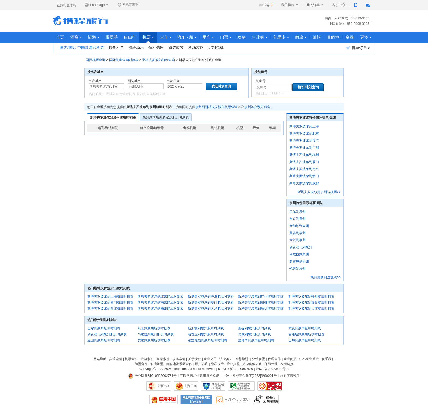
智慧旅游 (241, 359)
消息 (267, 5)
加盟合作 (141, 364)
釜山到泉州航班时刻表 (103, 340)
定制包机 (216, 47)
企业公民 (210, 359)
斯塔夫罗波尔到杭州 (304, 155)
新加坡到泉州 (299, 226)
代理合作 (274, 359)
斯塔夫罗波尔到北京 (304, 133)
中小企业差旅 (309, 359)
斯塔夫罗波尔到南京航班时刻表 (160, 302)
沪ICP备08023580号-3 (272, 369)
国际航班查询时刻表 (124, 60)
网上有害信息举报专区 (196, 399)
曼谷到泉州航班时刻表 (254, 328)
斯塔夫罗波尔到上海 (304, 126)
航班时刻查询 (308, 87)
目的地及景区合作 (179, 364)
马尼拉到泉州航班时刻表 (156, 334)
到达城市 (134, 81)
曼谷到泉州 (297, 233)
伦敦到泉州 (297, 268)
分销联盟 (258, 359)
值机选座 (156, 47)
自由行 (130, 37)
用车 (208, 37)
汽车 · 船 (186, 37)
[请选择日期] (184, 86)
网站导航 (99, 359)
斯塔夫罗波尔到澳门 (304, 176)
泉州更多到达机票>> (326, 277)
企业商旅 (290, 359)
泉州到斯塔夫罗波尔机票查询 (216, 107)
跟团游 (111, 37)
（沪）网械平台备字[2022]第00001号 (249, 376)
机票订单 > (358, 48)
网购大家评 (233, 399)
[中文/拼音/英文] (106, 86)
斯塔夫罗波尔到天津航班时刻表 (211, 308)
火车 (165, 37)
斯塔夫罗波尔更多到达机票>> (319, 192)
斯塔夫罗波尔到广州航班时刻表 (261, 296)
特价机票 (116, 47)
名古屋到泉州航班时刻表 (206, 334)
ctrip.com (180, 369)
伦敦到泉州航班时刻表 (254, 334)
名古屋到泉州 (299, 261)
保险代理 (271, 364)
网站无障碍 (128, 5)
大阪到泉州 (297, 240)
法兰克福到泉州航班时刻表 (207, 340)
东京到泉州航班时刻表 (154, 328)
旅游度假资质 (252, 364)
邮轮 (317, 37)
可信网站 (269, 386)
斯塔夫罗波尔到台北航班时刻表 (110, 308)
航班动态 (136, 47)
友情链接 (286, 364)
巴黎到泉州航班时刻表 (304, 340)
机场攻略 (196, 47)
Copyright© (147, 369)
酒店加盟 (157, 364)
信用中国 (163, 399)
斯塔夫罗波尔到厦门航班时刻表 (110, 302)
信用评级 (163, 386)
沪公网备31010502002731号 (152, 376)
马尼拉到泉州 (299, 254)
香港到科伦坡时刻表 (120, 94)
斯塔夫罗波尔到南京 (304, 169)
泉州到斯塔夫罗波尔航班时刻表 (166, 117)
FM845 (277, 93)
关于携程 (194, 359)
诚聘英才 (226, 359)
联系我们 (328, 359)
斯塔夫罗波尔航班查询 (158, 60)
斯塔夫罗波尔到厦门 (304, 162)
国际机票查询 (95, 60)
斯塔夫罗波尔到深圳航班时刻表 (261, 308)
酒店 (76, 37)
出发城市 (95, 81)
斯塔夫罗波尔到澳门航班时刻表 (211, 302)
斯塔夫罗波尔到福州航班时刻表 (160, 308)
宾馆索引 (115, 359)
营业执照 (233, 364)
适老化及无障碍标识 (266, 399)
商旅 (300, 37)
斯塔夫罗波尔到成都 (304, 183)
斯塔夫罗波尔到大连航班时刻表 (311, 308)
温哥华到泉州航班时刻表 (256, 340)
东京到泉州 (297, 219)
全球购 (259, 37)
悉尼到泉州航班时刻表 (154, 340)
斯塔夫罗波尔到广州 (304, 148)
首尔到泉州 (297, 212)
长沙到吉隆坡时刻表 (151, 94)
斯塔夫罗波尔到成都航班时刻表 (261, 302)
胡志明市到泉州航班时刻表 (107, 334)
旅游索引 (147, 359)
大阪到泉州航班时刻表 (304, 328)
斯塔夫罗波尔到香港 (304, 140)
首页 (60, 37)
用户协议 (201, 364)
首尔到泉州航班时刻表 (103, 328)
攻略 (241, 37)
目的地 (333, 37)
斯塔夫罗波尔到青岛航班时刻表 (311, 302)
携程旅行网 (80, 20)
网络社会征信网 (217, 386)
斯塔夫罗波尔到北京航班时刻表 (160, 296)
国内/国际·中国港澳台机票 (82, 47)
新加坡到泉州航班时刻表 (206, 328)
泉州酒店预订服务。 (259, 107)
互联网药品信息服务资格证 (199, 376)
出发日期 (173, 81)
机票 (148, 39)
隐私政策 (217, 364)
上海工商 (190, 386)
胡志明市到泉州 (300, 247)
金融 (350, 37)
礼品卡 (281, 37)
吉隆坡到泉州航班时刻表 (306, 334)
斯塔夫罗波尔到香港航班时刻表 (211, 296)
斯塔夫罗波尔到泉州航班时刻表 (113, 117)
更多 (365, 37)
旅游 (93, 37)
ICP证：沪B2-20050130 (235, 369)
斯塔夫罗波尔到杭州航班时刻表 (311, 296)
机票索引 (131, 359)
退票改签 (176, 47)
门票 (225, 37)
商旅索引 (163, 359)
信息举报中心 (241, 386)
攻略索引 (178, 359)
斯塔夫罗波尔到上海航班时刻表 (110, 296)
